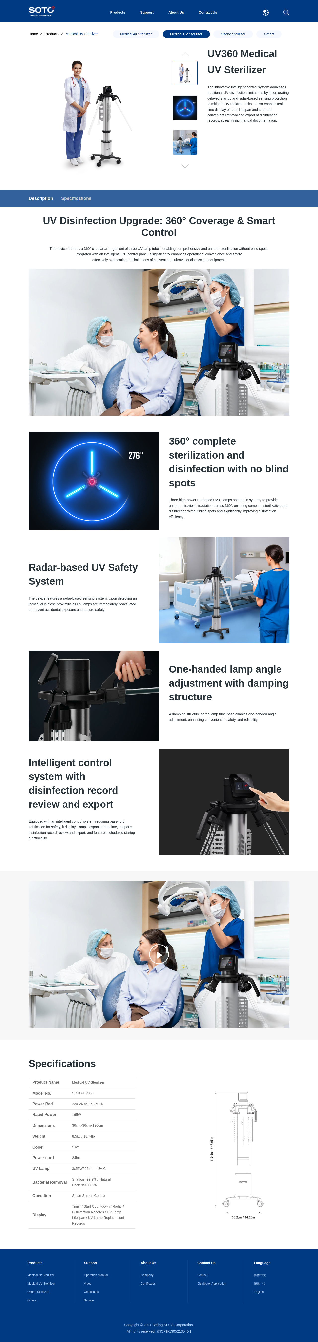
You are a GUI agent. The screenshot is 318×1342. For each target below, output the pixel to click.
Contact (202, 1275)
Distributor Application (211, 1283)
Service (89, 1300)
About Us (176, 12)
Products (117, 12)
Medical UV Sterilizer (41, 1283)
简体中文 (260, 1275)
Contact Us (208, 12)
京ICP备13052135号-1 (174, 1331)
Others (31, 1300)
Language (262, 1263)
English (259, 1292)
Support (147, 12)
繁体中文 (260, 1283)
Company (147, 1275)
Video (87, 1283)
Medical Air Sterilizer (40, 1275)
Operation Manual (96, 1275)
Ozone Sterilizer (37, 1292)
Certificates (91, 1292)
